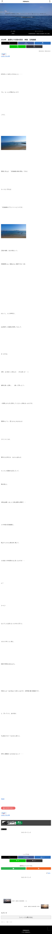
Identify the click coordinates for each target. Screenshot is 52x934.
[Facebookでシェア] (26, 43)
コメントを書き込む (26, 917)
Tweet (2, 798)
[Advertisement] (26, 842)
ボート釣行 (3, 829)
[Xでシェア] (9, 43)
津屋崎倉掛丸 (26, 1)
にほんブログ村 (5, 56)
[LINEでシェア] (18, 46)
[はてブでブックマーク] (42, 43)
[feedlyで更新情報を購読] (13, 868)
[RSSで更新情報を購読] (38, 868)
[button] (34, 46)
